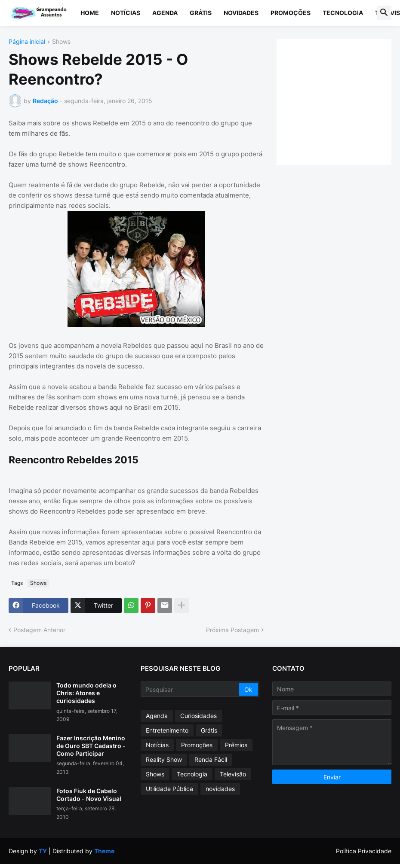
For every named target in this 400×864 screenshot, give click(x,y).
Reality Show (164, 759)
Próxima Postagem (232, 629)
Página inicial (27, 42)
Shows (61, 42)
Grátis (201, 12)
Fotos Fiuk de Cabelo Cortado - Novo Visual (88, 794)
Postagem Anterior (39, 629)
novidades (220, 788)
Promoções (291, 12)
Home (89, 12)
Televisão (233, 774)
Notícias (125, 12)
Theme (104, 851)
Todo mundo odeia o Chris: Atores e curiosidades (86, 692)
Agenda (165, 12)
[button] (384, 13)
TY (43, 851)
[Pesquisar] (190, 689)
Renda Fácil (210, 759)
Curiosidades (198, 715)
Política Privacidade (363, 851)
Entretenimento (167, 730)
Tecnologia (343, 12)
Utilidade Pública (169, 788)
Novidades (241, 12)
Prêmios (236, 744)
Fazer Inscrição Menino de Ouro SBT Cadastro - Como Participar (91, 745)
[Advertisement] (342, 101)
